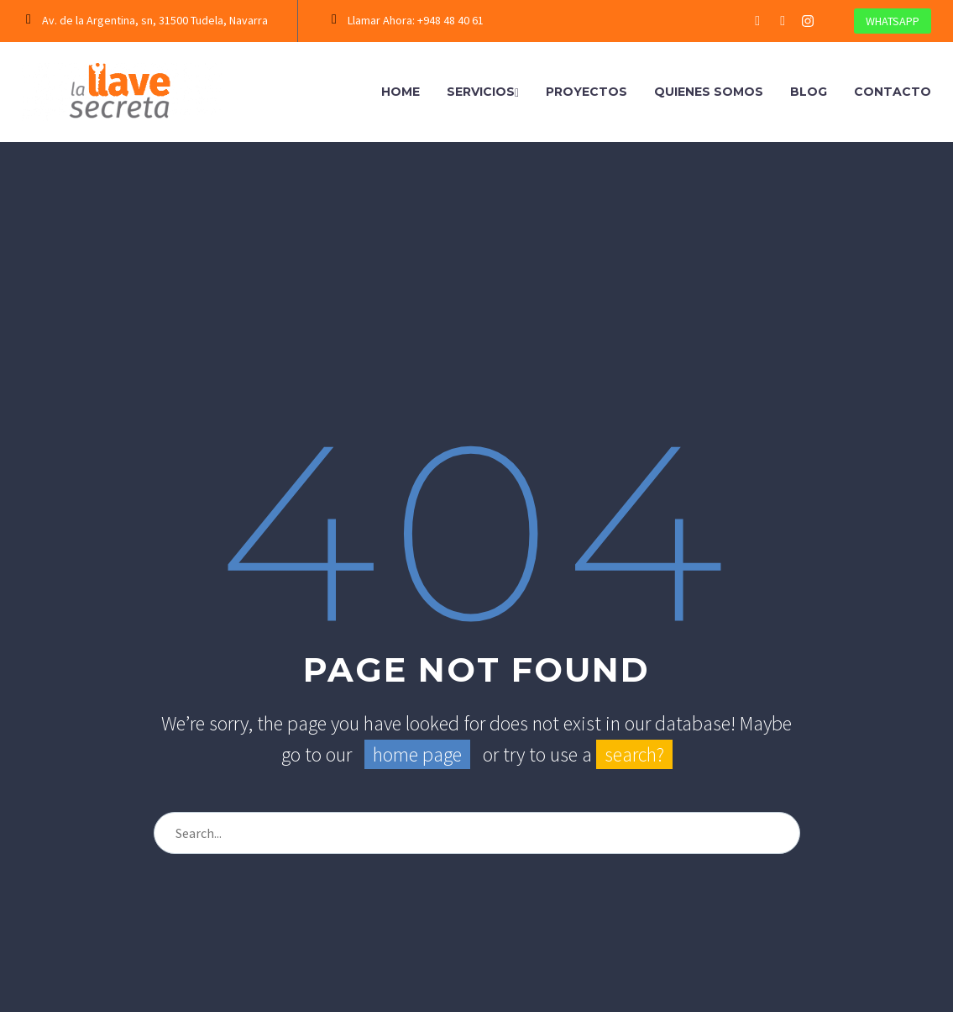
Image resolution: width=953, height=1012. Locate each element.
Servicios (483, 91)
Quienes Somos (708, 91)
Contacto (892, 91)
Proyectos (586, 91)
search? (634, 754)
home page (417, 754)
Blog (808, 91)
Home (400, 91)
